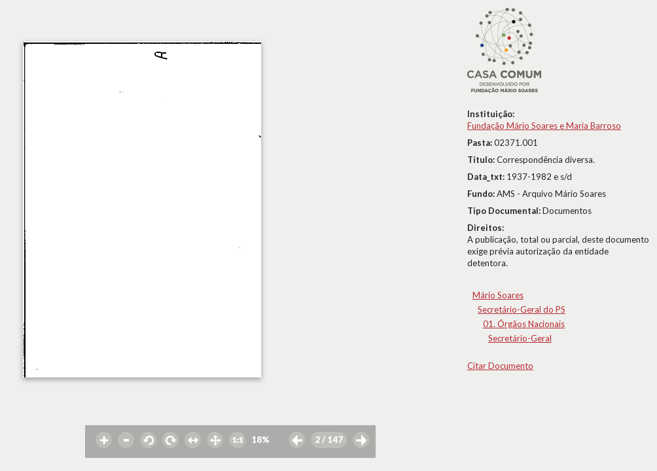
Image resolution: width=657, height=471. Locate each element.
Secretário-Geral (520, 338)
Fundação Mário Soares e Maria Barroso (544, 125)
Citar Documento (500, 365)
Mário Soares (498, 295)
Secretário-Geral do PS (521, 309)
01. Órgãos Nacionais (524, 324)
